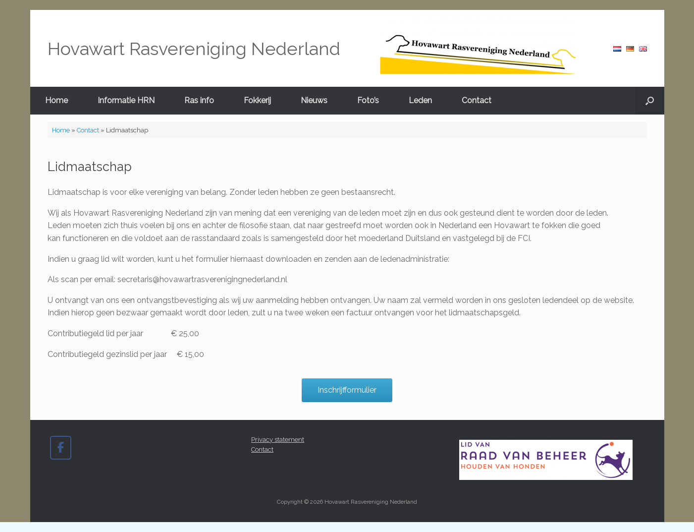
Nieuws (314, 100)
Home (56, 100)
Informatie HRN (126, 100)
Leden (420, 100)
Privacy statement (277, 439)
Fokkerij (257, 100)
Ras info (199, 100)
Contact (476, 100)
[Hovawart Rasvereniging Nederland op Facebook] (60, 447)
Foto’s (368, 100)
